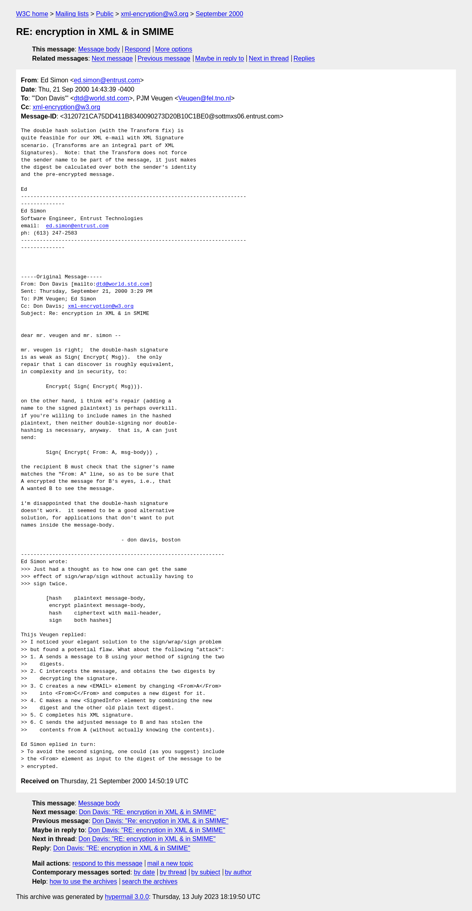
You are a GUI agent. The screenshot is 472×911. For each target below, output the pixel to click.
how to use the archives (83, 881)
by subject (205, 872)
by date (144, 872)
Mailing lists (72, 13)
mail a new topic (170, 863)
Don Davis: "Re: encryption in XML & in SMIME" (160, 820)
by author (238, 872)
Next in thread (269, 58)
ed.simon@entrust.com (107, 80)
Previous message (164, 58)
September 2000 (219, 13)
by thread (173, 872)
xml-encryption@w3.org (154, 13)
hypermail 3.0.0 (127, 896)
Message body (99, 49)
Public (105, 13)
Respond (138, 49)
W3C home (32, 13)
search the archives (150, 881)
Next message (112, 58)
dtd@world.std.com (101, 98)
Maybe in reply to (219, 58)
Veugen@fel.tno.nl (204, 98)
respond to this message (107, 863)
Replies (304, 58)
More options (174, 49)
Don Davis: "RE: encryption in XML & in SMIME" (147, 812)
